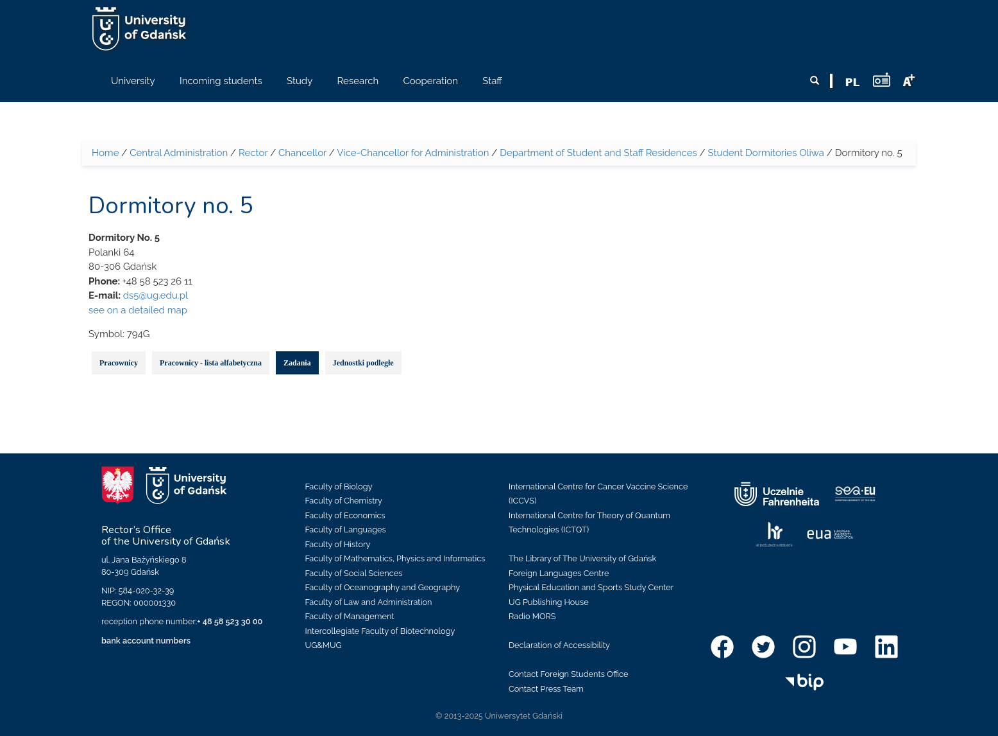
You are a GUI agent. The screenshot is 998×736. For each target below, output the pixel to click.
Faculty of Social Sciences (354, 573)
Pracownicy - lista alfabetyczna (211, 362)
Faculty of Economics (345, 515)
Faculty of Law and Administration (368, 602)
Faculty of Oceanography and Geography (383, 587)
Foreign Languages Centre (559, 573)
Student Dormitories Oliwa (765, 153)
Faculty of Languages (345, 529)
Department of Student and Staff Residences (598, 153)
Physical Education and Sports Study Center (591, 587)
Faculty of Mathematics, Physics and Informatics (395, 558)
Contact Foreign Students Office (569, 674)
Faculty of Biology (339, 486)
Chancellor (302, 153)
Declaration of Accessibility (559, 645)
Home (105, 153)
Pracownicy (118, 362)
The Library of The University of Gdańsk (582, 558)
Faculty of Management (349, 616)
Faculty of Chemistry (343, 500)
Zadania (297, 362)
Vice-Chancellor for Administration (413, 153)
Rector (253, 153)
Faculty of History (338, 544)
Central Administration (179, 153)
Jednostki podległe (363, 362)
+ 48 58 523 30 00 (229, 621)
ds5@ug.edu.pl (155, 295)
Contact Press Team (546, 689)
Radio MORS (532, 616)
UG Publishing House (549, 602)
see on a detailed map (138, 310)
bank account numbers (145, 640)
